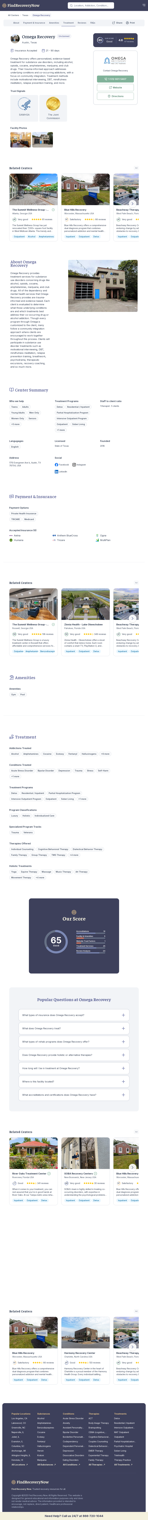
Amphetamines (30, 754)
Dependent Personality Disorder (74, 1446)
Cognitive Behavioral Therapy (98, 1437)
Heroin (40, 1451)
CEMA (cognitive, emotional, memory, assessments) (98, 1432)
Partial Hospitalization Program (72, 412)
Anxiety (66, 1423)
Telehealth (119, 1455)
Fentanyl (73, 754)
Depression (64, 770)
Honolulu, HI (17, 1460)
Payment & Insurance (34, 23)
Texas (25, 15)
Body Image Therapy (99, 1423)
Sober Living (78, 424)
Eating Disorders (70, 1460)
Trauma (78, 770)
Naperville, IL (18, 1432)
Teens (14, 407)
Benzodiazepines (45, 1427)
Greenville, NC (18, 1427)
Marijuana (41, 1460)
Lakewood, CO (19, 1423)
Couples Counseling (98, 1441)
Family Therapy (96, 1460)
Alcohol (15, 754)
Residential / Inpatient (124, 1423)
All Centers (13, 15)
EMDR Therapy (96, 1451)
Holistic (26, 815)
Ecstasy (41, 1437)
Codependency (70, 1441)
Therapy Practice (122, 1460)
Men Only (34, 412)
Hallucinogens (44, 1446)
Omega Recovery (41, 15)
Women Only (17, 418)
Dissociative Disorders (73, 1455)
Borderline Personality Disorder (73, 1437)
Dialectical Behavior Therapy (98, 1446)
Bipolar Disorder (46, 770)
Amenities (54, 23)
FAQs (92, 23)
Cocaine (47, 754)
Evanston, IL (17, 1441)
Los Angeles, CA (19, 1418)
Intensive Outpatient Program (72, 418)
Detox (60, 407)
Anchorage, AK (19, 1451)
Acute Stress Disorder (73, 1418)
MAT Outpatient (121, 1432)
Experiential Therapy (99, 1455)
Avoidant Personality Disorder (72, 1427)
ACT (91, 1418)
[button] (74, 1015)
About (16, 23)
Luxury (14, 815)
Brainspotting (95, 1427)
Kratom (40, 1455)
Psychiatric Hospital (123, 1446)
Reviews (82, 23)
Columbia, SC (18, 1446)
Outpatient (119, 1437)
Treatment (68, 23)
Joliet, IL (15, 1437)
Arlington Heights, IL (21, 1455)
